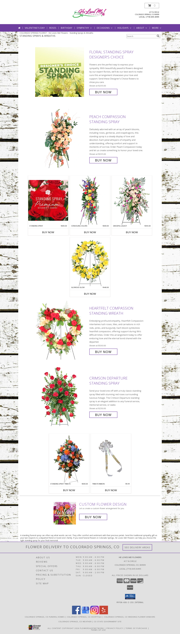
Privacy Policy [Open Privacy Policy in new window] (114, 628)
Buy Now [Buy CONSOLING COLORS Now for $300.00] (90, 232)
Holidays (124, 27)
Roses (52, 27)
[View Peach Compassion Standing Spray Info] (61, 138)
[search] (158, 36)
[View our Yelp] (103, 613)
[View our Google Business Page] (85, 613)
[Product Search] (141, 36)
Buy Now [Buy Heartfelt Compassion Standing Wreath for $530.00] (103, 351)
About (142, 27)
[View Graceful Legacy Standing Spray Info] (132, 200)
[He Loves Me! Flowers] (91, 13)
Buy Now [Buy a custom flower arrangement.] (93, 517)
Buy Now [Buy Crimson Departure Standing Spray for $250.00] (103, 414)
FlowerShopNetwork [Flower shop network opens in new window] (92, 628)
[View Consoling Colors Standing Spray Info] (90, 200)
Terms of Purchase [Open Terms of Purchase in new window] (136, 628)
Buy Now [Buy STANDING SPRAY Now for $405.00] (48, 232)
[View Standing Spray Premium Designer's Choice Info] (48, 200)
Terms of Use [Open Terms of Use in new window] (98, 630)
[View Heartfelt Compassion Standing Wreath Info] (61, 330)
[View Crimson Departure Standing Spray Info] (61, 396)
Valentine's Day (35, 27)
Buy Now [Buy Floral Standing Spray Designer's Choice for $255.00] (103, 92)
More (157, 27)
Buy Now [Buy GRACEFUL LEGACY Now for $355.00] (132, 232)
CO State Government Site (108, 621)
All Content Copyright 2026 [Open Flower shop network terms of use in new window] (63, 628)
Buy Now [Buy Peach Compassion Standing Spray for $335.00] (103, 160)
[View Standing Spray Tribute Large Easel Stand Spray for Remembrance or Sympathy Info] (69, 458)
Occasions (105, 27)
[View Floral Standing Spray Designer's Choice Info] (61, 72)
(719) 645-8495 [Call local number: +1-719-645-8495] (152, 17)
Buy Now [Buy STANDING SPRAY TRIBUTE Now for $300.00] (69, 490)
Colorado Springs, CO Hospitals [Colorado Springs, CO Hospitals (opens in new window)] (84, 617)
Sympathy (84, 27)
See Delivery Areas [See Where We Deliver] (137, 547)
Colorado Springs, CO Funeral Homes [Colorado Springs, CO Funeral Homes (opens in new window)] (45, 617)
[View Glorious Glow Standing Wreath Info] (90, 261)
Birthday (66, 27)
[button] (152, 5)
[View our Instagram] (94, 613)
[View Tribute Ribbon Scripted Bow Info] (111, 458)
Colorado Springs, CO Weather (75, 621)
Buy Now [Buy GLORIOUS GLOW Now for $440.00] (90, 293)
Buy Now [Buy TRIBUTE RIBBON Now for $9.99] (111, 490)
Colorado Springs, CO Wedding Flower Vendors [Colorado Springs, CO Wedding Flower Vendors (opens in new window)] (129, 617)
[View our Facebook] (76, 613)
